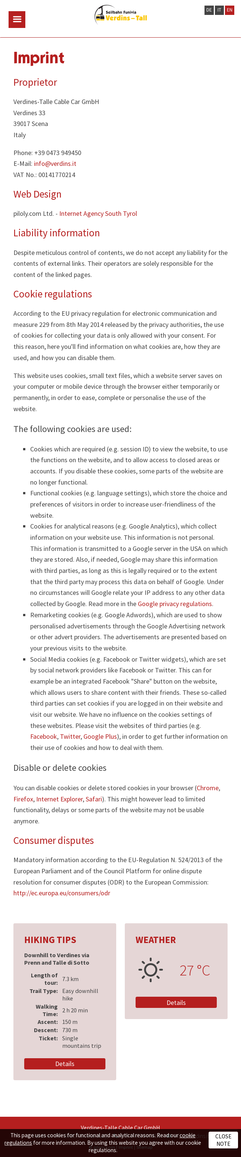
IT (219, 10)
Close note (223, 1140)
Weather (156, 940)
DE (209, 10)
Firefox (23, 799)
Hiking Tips (50, 940)
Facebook (43, 736)
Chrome (208, 788)
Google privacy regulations (175, 603)
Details (64, 1063)
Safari (94, 799)
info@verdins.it (55, 163)
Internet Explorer (59, 799)
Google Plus (100, 736)
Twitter (70, 736)
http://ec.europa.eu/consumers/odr (61, 893)
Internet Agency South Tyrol (98, 213)
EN (229, 10)
